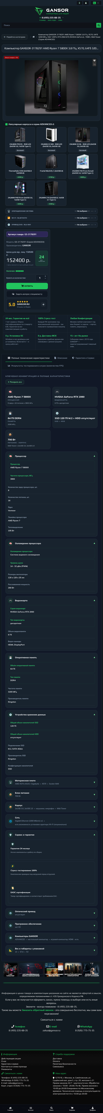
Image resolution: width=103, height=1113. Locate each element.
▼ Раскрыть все (15, 382)
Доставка (57, 1058)
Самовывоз (58, 1066)
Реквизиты (6, 1069)
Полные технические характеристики (29, 358)
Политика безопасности (64, 1064)
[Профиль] (92, 1109)
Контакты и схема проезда (14, 1066)
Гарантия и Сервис (83, 358)
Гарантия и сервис (10, 1064)
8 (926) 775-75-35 (84, 1030)
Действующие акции (11, 1058)
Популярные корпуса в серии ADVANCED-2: (31, 124)
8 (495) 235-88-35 (67, 1006)
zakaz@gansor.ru (51, 1030)
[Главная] (10, 1109)
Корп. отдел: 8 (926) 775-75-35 (15, 1086)
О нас (3, 1061)
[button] (51, 17)
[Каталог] (31, 1109)
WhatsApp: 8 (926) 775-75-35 (15, 1080)
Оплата (56, 1061)
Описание (60, 358)
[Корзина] (72, 1109)
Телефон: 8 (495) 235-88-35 (14, 1077)
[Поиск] (51, 1109)
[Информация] (79, 3)
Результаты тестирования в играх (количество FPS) (36, 365)
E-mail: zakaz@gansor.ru (12, 1083)
